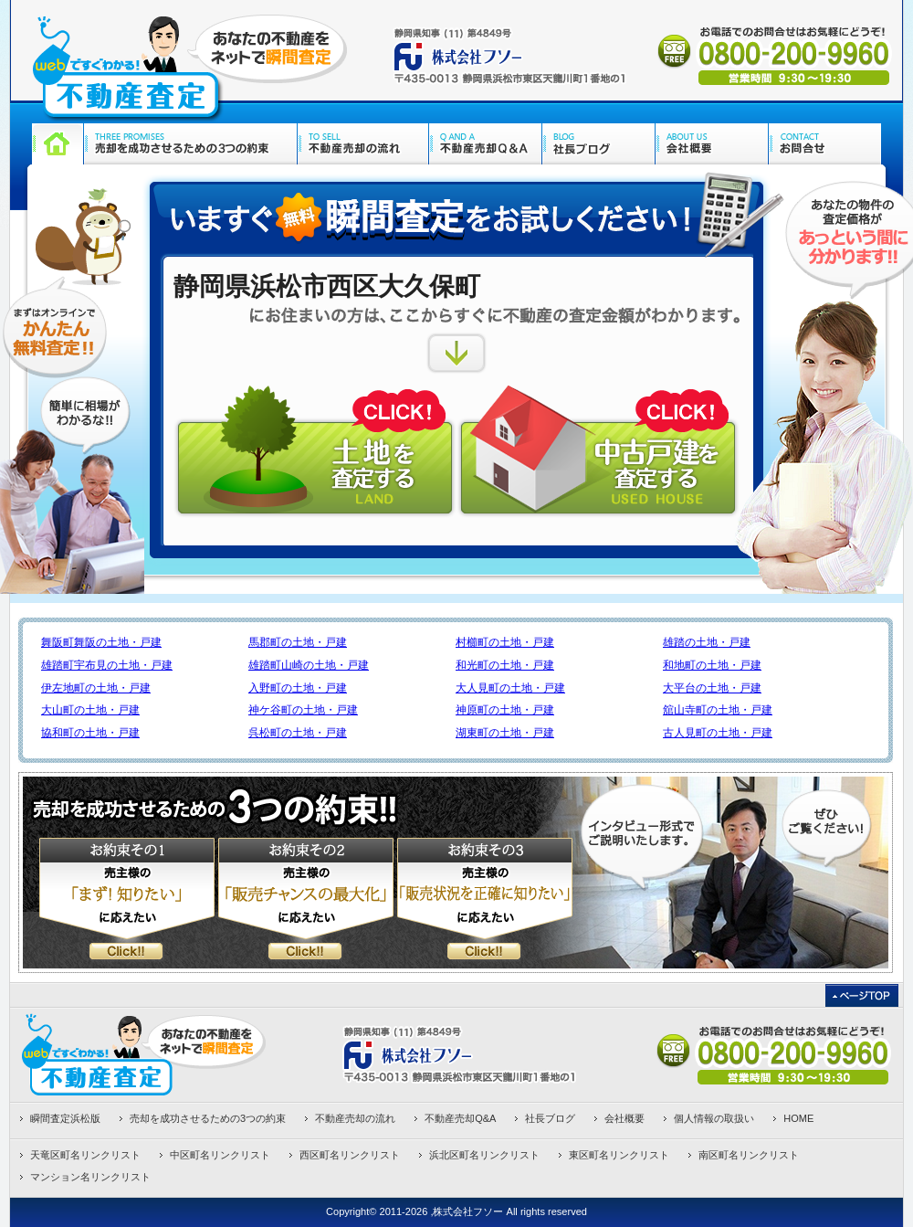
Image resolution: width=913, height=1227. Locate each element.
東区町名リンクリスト (619, 1154)
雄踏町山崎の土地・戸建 (308, 665)
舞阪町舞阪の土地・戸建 (101, 642)
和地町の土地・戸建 (712, 665)
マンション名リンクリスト (90, 1176)
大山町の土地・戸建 (90, 709)
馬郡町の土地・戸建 (297, 642)
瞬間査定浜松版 (65, 1118)
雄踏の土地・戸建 (706, 642)
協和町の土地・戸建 (90, 732)
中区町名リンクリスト (220, 1154)
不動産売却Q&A (460, 1118)
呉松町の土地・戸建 (297, 732)
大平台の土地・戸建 (712, 688)
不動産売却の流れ (355, 1118)
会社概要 (624, 1118)
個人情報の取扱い (714, 1118)
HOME (798, 1118)
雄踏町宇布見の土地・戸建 (107, 665)
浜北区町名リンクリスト (484, 1154)
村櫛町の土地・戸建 (505, 642)
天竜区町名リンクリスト (85, 1154)
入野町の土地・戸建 (297, 688)
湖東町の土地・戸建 (505, 732)
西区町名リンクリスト (349, 1154)
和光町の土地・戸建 (505, 665)
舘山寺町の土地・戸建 (717, 709)
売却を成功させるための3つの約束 (208, 1118)
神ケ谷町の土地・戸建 (303, 709)
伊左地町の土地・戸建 (96, 688)
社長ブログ (550, 1118)
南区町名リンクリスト (748, 1154)
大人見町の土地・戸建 (510, 688)
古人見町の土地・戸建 (717, 732)
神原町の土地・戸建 (505, 709)
